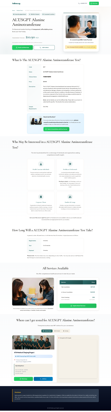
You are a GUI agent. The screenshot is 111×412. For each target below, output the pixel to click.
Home (13, 10)
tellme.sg (16, 3)
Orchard (57, 332)
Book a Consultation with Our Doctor (57, 129)
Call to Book (44, 47)
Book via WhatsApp (22, 47)
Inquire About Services (78, 306)
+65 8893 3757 (82, 3)
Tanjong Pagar (45, 332)
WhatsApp (94, 3)
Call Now (43, 380)
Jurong (67, 332)
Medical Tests (20, 10)
